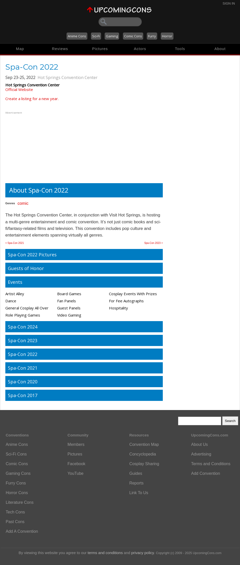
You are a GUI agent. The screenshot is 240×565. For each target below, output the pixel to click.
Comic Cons (133, 36)
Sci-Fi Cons (16, 454)
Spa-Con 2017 (22, 395)
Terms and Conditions (210, 464)
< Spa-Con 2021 (14, 243)
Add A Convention (22, 531)
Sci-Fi (96, 36)
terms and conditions (105, 553)
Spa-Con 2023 (22, 340)
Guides (135, 473)
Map (20, 48)
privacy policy (142, 553)
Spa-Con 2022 (22, 354)
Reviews (60, 48)
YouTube (76, 473)
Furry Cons (16, 483)
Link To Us (138, 493)
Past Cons (15, 522)
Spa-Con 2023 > (153, 243)
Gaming (112, 36)
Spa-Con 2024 (22, 327)
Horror (167, 36)
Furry (152, 36)
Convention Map (144, 444)
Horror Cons (17, 493)
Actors (140, 48)
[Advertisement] (37, 147)
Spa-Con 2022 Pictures (32, 255)
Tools (180, 48)
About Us (199, 444)
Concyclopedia (142, 454)
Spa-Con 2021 (22, 368)
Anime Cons (77, 36)
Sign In (229, 3)
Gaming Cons (18, 473)
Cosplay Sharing (144, 464)
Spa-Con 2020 (22, 382)
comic (23, 203)
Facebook (76, 464)
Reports (136, 483)
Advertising (201, 454)
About (220, 48)
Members (76, 444)
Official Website (19, 89)
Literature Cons (20, 502)
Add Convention (205, 473)
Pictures (100, 48)
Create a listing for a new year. (32, 98)
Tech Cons (15, 512)
